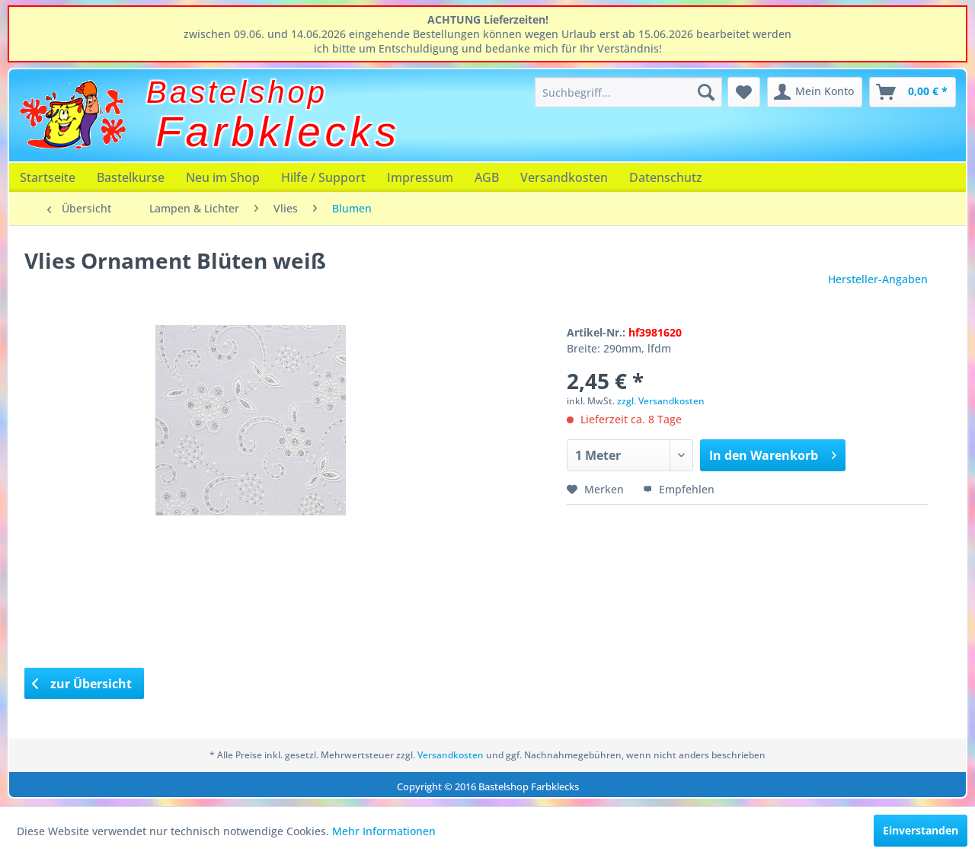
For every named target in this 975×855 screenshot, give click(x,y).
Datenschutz (665, 177)
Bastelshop (237, 92)
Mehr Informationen (384, 831)
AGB (487, 177)
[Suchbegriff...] (628, 92)
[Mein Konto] (814, 92)
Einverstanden (920, 830)
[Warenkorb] (912, 92)
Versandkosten (564, 177)
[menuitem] (628, 92)
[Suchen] (706, 92)
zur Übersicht (82, 683)
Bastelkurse (131, 177)
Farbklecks (278, 131)
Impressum (420, 177)
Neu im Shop (223, 177)
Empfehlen (678, 489)
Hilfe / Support (323, 177)
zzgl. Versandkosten (661, 400)
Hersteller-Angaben (878, 279)
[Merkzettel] (743, 92)
